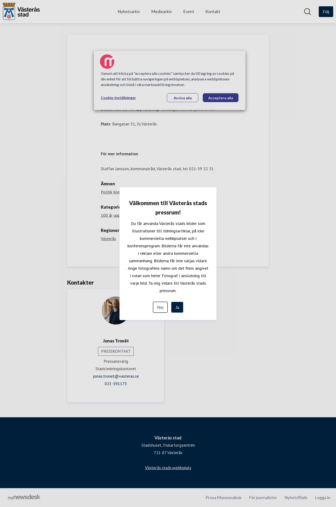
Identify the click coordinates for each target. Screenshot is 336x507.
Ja (177, 307)
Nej (160, 307)
